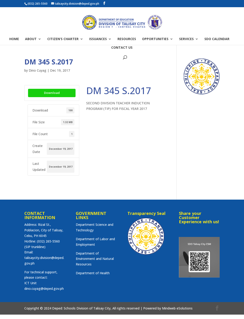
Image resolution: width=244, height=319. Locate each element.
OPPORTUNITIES (155, 39)
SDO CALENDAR (216, 39)
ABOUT (31, 39)
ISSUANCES (98, 39)
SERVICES (186, 39)
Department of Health (93, 273)
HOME (14, 39)
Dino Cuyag (37, 70)
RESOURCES (126, 39)
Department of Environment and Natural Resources (95, 259)
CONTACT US (122, 48)
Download (52, 93)
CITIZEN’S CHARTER (63, 39)
